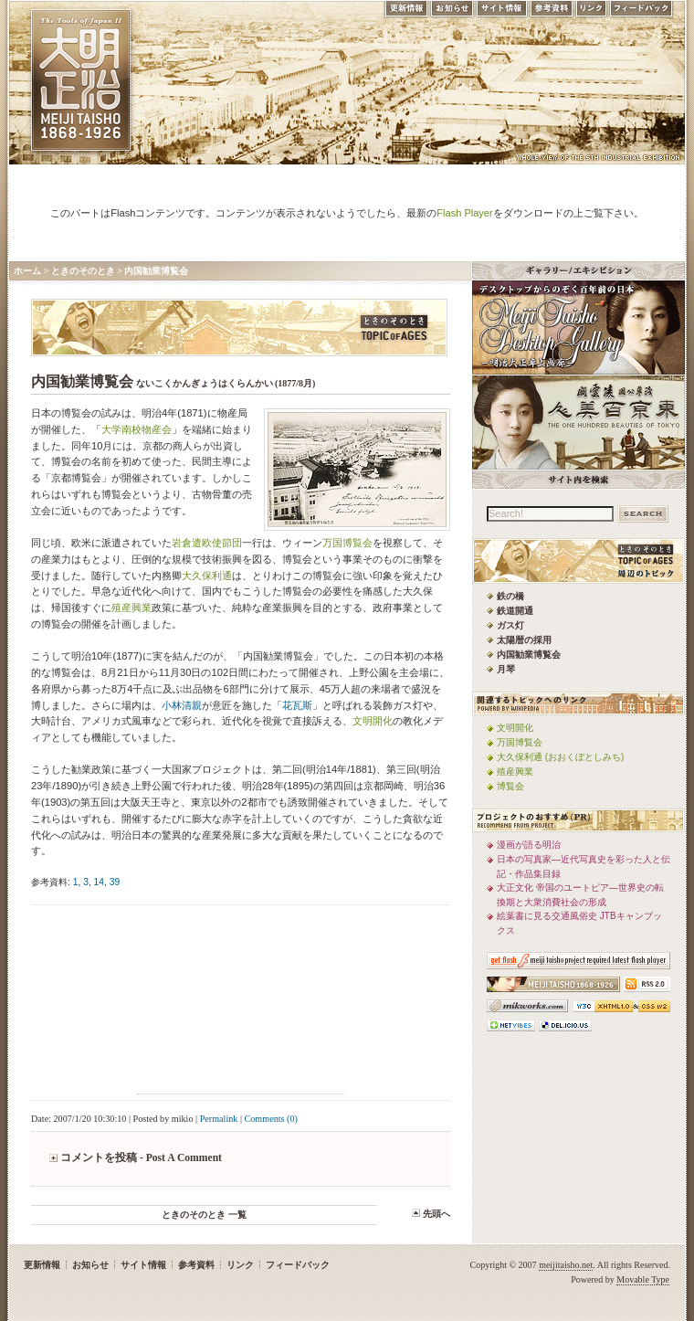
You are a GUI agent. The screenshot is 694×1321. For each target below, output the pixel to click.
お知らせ (452, 13)
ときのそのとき (83, 271)
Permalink (219, 1119)
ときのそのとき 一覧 (204, 1215)
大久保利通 (207, 575)
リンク (591, 13)
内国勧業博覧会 (156, 271)
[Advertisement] (241, 1002)
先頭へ (436, 1214)
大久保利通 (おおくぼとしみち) (560, 757)
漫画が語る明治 (529, 845)
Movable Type (642, 1279)
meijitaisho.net (566, 1265)
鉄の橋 (510, 596)
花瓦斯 (297, 705)
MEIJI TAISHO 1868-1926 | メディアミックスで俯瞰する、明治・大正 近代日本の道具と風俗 (81, 80)
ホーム (27, 271)
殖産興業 (131, 607)
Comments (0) (271, 1119)
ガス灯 (510, 625)
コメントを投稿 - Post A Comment (141, 1158)
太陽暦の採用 (524, 640)
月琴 (506, 669)
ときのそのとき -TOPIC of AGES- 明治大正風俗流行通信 (239, 327)
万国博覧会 (347, 542)
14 (99, 882)
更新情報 (405, 13)
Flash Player (464, 212)
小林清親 (182, 705)
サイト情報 (502, 13)
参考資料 (551, 13)
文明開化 (372, 720)
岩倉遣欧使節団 (207, 542)
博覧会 (510, 786)
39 (115, 882)
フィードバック (642, 13)
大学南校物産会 (136, 429)
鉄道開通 (515, 611)
